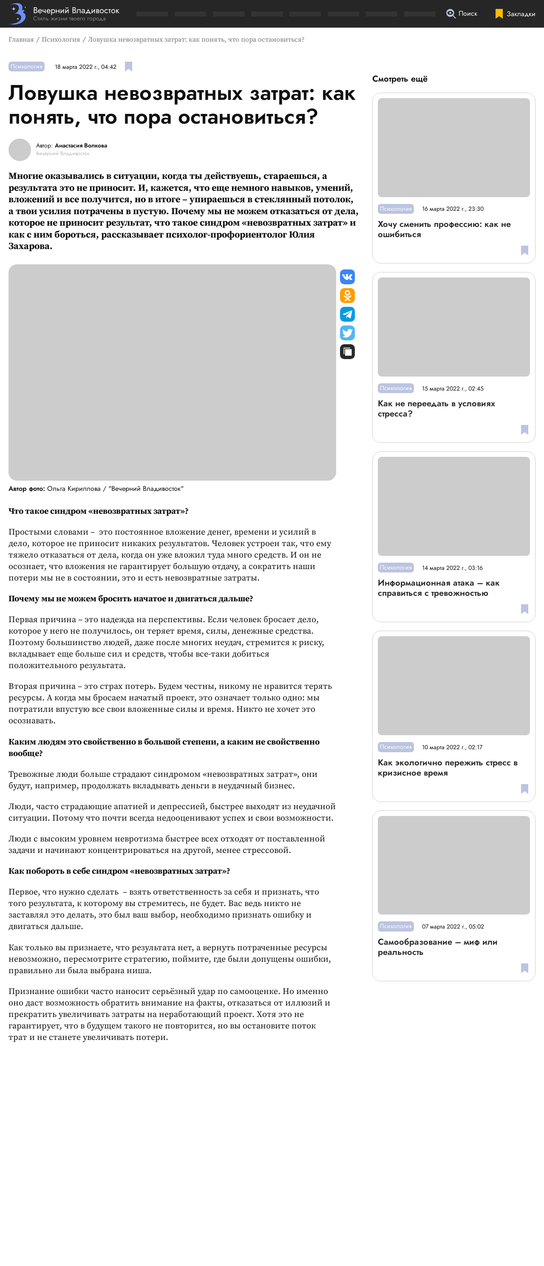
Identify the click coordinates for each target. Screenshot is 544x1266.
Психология (61, 39)
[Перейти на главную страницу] (63, 14)
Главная (21, 39)
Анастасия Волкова (81, 146)
